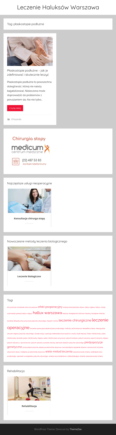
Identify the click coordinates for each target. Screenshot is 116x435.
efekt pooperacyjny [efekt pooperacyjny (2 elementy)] (50, 306)
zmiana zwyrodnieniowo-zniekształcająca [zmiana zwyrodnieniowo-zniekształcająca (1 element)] (64, 356)
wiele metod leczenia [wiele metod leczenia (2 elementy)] (58, 351)
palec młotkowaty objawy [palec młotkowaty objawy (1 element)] (33, 338)
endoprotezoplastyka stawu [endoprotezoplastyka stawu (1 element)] (73, 307)
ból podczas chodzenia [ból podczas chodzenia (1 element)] (15, 307)
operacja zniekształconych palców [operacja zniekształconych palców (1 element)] (58, 334)
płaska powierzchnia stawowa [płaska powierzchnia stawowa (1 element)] (50, 347)
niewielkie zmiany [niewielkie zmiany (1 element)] (89, 328)
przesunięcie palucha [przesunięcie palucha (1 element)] (30, 347)
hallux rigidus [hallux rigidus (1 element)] (90, 307)
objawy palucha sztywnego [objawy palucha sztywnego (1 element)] (23, 334)
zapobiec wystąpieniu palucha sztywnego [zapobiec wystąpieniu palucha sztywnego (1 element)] (32, 356)
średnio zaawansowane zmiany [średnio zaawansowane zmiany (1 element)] (91, 356)
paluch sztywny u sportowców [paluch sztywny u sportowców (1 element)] (18, 343)
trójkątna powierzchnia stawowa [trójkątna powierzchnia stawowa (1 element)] (33, 352)
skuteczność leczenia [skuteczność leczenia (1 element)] (95, 347)
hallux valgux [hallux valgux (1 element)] (27, 313)
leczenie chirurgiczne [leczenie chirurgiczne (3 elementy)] (75, 320)
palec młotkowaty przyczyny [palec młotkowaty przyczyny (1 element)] (54, 338)
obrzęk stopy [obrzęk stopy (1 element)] (39, 334)
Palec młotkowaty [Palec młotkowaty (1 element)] (94, 334)
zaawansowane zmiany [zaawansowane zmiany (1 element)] (81, 352)
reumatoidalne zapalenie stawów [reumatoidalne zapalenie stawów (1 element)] (74, 347)
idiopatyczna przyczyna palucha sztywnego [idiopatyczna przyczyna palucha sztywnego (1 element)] (30, 321)
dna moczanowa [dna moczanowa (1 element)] (31, 307)
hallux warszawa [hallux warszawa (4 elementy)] (47, 312)
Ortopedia (16, 119)
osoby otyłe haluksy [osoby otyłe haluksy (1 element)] (79, 334)
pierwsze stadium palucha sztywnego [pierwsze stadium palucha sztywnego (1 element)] (70, 343)
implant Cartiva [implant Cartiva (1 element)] (52, 321)
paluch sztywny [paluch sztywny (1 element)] (84, 338)
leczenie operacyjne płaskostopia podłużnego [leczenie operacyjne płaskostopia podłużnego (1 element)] (47, 328)
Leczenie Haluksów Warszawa (58, 7)
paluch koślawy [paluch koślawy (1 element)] (72, 338)
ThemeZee (75, 429)
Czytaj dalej (15, 108)
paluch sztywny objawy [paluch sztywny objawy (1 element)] (99, 338)
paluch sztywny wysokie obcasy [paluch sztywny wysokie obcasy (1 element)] (43, 343)
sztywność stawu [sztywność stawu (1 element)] (13, 352)
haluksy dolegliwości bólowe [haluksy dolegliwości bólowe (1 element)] (73, 313)
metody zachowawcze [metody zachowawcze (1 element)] (73, 328)
